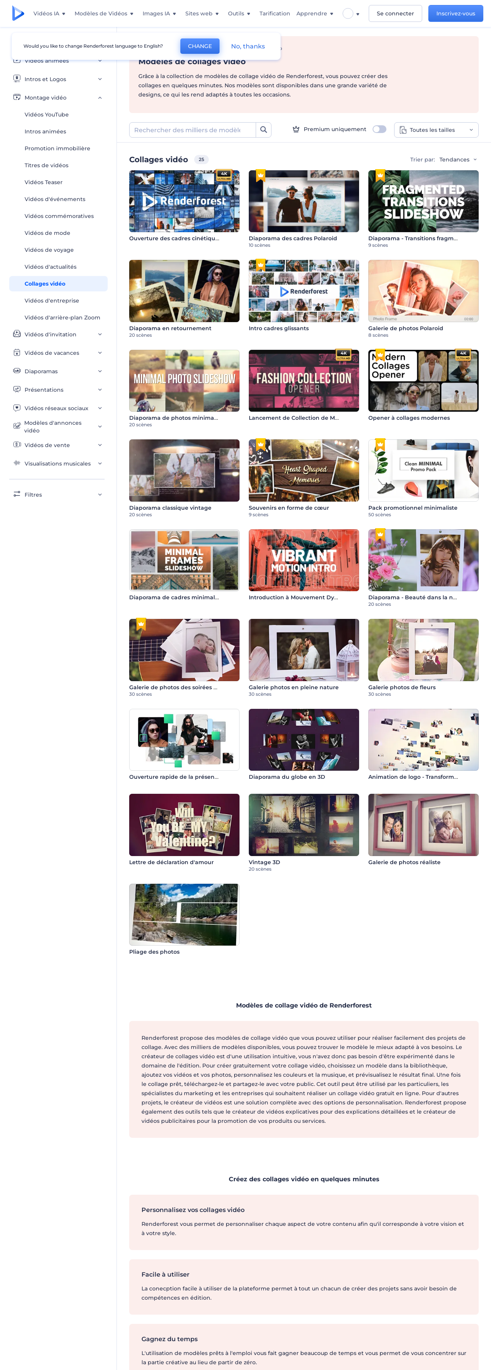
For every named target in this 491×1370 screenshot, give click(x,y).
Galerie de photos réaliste (404, 862)
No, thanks (248, 46)
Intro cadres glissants (279, 328)
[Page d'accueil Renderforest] (18, 13)
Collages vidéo (45, 283)
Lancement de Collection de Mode (297, 417)
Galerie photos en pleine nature (294, 687)
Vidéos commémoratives (59, 216)
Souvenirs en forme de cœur (289, 507)
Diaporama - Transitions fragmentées (420, 238)
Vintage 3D (264, 862)
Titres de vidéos (46, 165)
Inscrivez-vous (455, 13)
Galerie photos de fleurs (402, 687)
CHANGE (200, 46)
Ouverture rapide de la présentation (180, 776)
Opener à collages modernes (409, 417)
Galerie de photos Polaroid (405, 328)
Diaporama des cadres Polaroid (293, 238)
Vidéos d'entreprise (52, 300)
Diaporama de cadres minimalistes (178, 597)
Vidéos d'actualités (51, 266)
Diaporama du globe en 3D (287, 776)
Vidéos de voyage (49, 249)
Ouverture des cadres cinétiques (175, 238)
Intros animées (45, 131)
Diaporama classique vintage (170, 507)
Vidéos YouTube (47, 114)
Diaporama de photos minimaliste (177, 417)
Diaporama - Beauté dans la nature (418, 597)
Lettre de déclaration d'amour (171, 862)
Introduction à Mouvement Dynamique (304, 597)
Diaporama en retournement (170, 328)
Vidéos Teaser (44, 182)
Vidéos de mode (47, 232)
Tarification (275, 13)
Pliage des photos (154, 951)
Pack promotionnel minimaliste (413, 507)
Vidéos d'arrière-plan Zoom (62, 317)
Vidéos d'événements (55, 199)
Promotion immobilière (57, 148)
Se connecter (395, 13)
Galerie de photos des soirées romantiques (189, 687)
